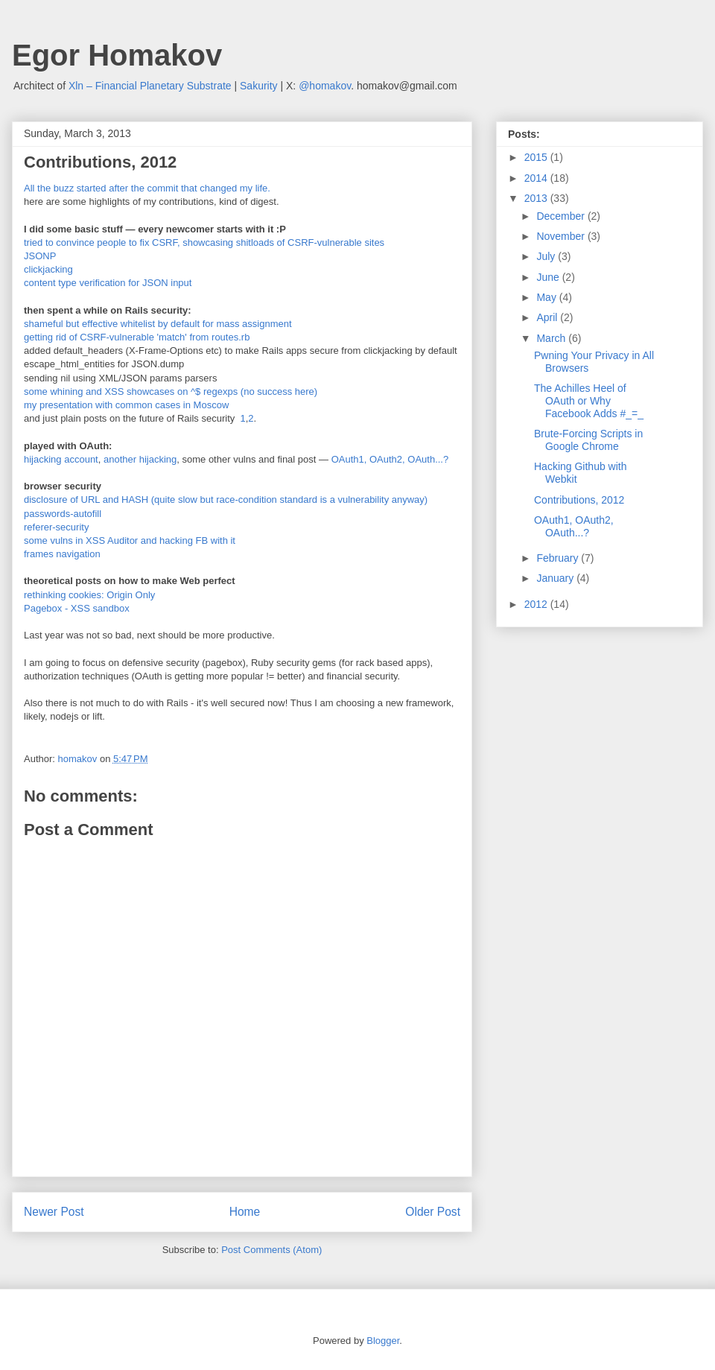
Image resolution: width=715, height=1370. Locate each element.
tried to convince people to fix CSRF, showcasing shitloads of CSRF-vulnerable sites (204, 242)
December (561, 216)
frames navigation (62, 553)
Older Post (432, 1211)
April (548, 317)
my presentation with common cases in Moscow (126, 404)
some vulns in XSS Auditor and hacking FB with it (129, 540)
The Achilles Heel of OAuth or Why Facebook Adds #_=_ (589, 400)
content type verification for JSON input (107, 282)
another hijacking (140, 459)
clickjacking (48, 269)
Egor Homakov (117, 55)
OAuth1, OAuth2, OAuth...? (391, 459)
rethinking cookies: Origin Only (89, 594)
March (552, 338)
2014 (537, 178)
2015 (537, 157)
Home (245, 1211)
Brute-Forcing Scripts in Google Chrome (588, 440)
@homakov (325, 86)
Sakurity (259, 86)
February (558, 558)
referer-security (56, 527)
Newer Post (54, 1211)
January (556, 578)
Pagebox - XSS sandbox (77, 608)
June (549, 277)
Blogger (382, 1340)
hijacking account (61, 459)
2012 (537, 604)
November (561, 236)
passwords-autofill (62, 513)
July (547, 256)
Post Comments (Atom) (271, 1249)
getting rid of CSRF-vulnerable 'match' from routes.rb (137, 337)
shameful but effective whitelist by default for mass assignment (158, 323)
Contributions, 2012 (579, 500)
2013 (537, 198)
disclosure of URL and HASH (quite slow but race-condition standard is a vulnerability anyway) (226, 499)
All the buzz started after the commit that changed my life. (147, 188)
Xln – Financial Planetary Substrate (150, 86)
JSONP (40, 255)
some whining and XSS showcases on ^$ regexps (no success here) (170, 391)
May (547, 297)
